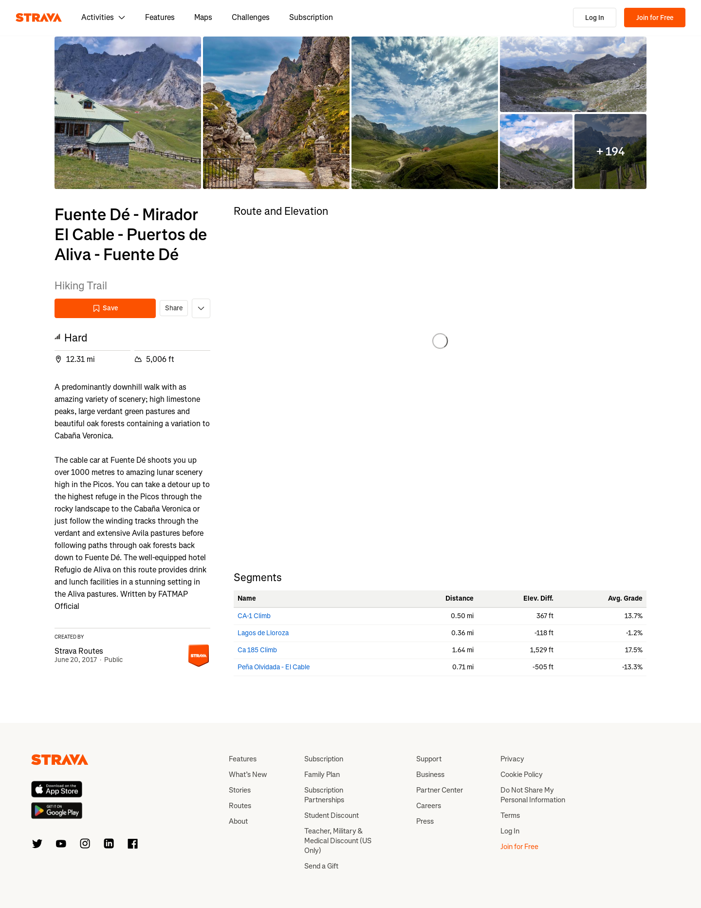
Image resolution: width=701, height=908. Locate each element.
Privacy (512, 759)
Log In (594, 17)
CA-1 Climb (254, 616)
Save (105, 308)
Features (160, 17)
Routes (240, 806)
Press (425, 821)
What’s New (248, 774)
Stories (240, 790)
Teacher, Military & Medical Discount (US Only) (337, 840)
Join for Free (654, 17)
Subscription (311, 17)
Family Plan (322, 774)
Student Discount (331, 815)
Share (174, 308)
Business (430, 774)
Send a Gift (321, 866)
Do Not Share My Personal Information (532, 795)
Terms (510, 815)
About (238, 821)
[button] (128, 113)
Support (429, 759)
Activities (103, 17)
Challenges (251, 17)
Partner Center (439, 790)
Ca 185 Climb (257, 650)
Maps (203, 17)
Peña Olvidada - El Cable (274, 667)
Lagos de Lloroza (263, 633)
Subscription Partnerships (324, 795)
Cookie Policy (521, 774)
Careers (428, 806)
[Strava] (39, 17)
